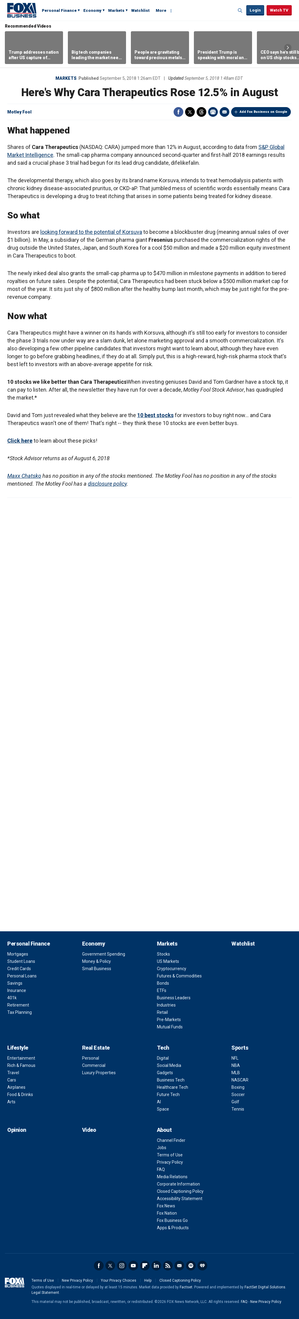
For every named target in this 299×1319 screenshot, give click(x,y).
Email (224, 112)
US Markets (168, 961)
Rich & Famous (21, 1065)
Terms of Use (170, 1154)
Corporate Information (178, 1184)
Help (147, 1280)
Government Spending (103, 954)
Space (163, 1109)
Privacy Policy (170, 1162)
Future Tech (168, 1094)
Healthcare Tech (172, 1087)
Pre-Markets (169, 1019)
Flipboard (145, 1265)
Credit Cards (19, 968)
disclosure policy (107, 484)
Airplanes (16, 1087)
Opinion (16, 1130)
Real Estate (96, 1047)
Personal (90, 1058)
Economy (92, 10)
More (161, 10)
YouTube (133, 1265)
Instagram (122, 1265)
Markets (116, 10)
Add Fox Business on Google (263, 112)
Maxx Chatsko (24, 476)
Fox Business (21, 10)
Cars (11, 1080)
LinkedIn (156, 1265)
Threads (201, 112)
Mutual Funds (170, 1026)
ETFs (161, 990)
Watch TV (279, 10)
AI (159, 1101)
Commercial (93, 1065)
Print (213, 112)
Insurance (16, 990)
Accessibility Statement (179, 1198)
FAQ (161, 1169)
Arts (11, 1101)
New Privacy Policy (77, 1280)
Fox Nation (167, 1213)
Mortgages (17, 954)
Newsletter (179, 1265)
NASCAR (239, 1080)
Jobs (161, 1147)
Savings (14, 983)
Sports (239, 1047)
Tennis (237, 1109)
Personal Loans (22, 975)
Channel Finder (171, 1140)
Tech (163, 1047)
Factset (186, 1287)
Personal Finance (59, 10)
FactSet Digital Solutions (264, 1287)
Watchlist (140, 10)
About (164, 1130)
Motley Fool (19, 112)
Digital (163, 1058)
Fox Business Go (172, 1220)
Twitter (190, 112)
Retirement (18, 1005)
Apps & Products (173, 1227)
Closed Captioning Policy (180, 1191)
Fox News (166, 1205)
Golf (235, 1101)
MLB (235, 1072)
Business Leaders (174, 997)
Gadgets (165, 1072)
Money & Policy (96, 961)
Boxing (237, 1087)
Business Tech (170, 1080)
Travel (13, 1072)
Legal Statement (45, 1292)
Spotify (191, 1265)
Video (89, 1130)
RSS (168, 1265)
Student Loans (21, 961)
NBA (235, 1065)
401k (12, 997)
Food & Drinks (20, 1094)
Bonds (163, 983)
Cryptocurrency (171, 968)
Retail (162, 1012)
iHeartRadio (202, 1265)
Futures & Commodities (179, 975)
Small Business (96, 968)
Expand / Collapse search (240, 10)
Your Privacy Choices (118, 1280)
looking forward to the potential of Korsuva (91, 232)
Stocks (163, 954)
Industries (166, 1005)
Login (255, 10)
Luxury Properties (99, 1072)
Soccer (238, 1094)
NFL (234, 1058)
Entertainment (21, 1058)
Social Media (169, 1065)
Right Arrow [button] (287, 47)
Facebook (178, 112)
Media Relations (172, 1176)
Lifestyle (17, 1047)
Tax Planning (19, 1012)
